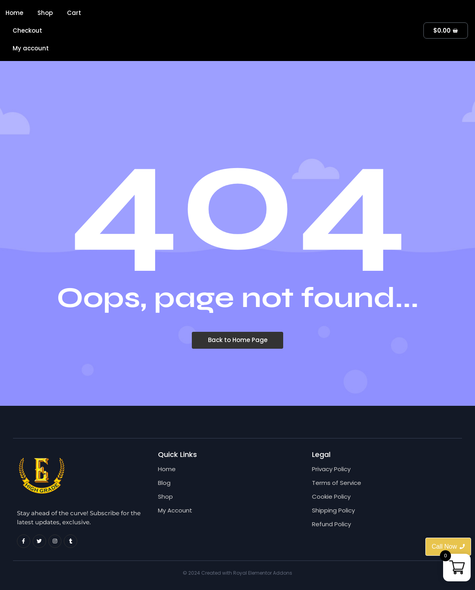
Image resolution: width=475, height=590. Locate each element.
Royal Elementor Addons (262, 573)
